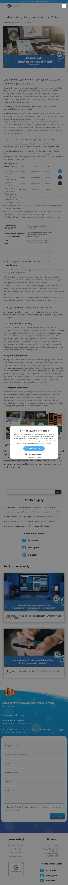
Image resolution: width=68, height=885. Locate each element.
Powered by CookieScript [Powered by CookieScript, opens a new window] (34, 457)
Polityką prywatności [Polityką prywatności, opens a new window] (44, 443)
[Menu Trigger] (64, 6)
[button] (34, 454)
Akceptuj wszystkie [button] (34, 448)
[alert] (34, 442)
